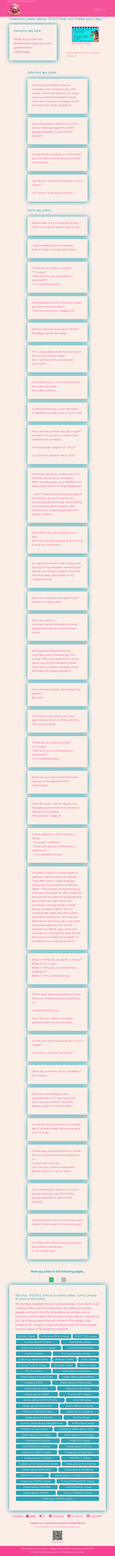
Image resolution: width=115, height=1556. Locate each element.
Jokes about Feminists (37, 1405)
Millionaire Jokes (83, 1423)
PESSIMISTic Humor (36, 1446)
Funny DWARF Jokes (78, 1493)
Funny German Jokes (76, 1353)
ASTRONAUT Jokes (79, 1487)
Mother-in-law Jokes (34, 1429)
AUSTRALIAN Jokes (81, 1347)
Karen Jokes (88, 1365)
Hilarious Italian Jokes (33, 1359)
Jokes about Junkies (79, 1405)
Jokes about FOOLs (79, 1446)
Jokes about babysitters (79, 1376)
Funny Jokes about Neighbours (41, 1423)
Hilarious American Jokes (38, 1347)
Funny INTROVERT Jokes (77, 1481)
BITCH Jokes (33, 1371)
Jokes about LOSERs (37, 1458)
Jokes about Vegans (79, 1411)
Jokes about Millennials (75, 1382)
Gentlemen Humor (38, 1440)
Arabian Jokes (64, 1359)
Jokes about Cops (36, 1388)
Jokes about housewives (36, 1376)
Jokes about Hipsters (76, 1371)
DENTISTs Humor (32, 1475)
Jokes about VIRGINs (37, 1487)
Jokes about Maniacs (79, 1452)
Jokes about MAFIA (36, 1493)
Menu (100, 10)
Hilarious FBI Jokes (78, 1388)
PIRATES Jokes (80, 1440)
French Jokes (34, 1353)
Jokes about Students (78, 1469)
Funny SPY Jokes (79, 1394)
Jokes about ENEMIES (36, 1469)
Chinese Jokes (63, 1365)
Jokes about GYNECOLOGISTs (74, 1475)
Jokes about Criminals (78, 1435)
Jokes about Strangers (36, 1435)
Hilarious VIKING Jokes (58, 1498)
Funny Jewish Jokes (37, 1342)
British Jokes (26, 1336)
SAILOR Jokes (82, 1400)
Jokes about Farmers (39, 1417)
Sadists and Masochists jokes (38, 1464)
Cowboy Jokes (33, 1382)
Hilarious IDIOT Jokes (36, 1452)
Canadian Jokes (80, 1342)
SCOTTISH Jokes (86, 1336)
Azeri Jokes (88, 1359)
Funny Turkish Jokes (33, 1365)
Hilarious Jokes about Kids (76, 1429)
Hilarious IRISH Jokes (55, 1336)
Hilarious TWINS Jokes (36, 1481)
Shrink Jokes (81, 1417)
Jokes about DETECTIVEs (40, 1400)
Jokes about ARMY (37, 1394)
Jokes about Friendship (80, 1464)
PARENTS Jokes (80, 1458)
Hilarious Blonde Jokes (37, 1411)
